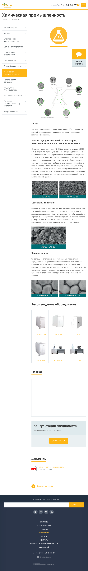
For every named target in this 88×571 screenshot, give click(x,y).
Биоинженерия (10, 27)
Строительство (10, 60)
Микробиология (10, 111)
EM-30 (78, 335)
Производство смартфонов (10, 53)
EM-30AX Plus (40, 335)
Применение (44, 533)
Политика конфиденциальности (44, 544)
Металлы (7, 33)
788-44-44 (61, 5)
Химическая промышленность (11, 73)
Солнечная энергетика (13, 47)
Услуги (44, 536)
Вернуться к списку (42, 486)
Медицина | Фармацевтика (10, 89)
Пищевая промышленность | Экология (12, 103)
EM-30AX (58, 335)
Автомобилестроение (13, 66)
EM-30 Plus (40, 360)
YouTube (52, 512)
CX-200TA (77, 360)
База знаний (44, 547)
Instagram (46, 512)
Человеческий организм (10, 81)
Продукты (44, 529)
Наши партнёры (44, 525)
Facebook (41, 512)
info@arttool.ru (45, 557)
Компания (44, 522)
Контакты (44, 540)
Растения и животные (13, 96)
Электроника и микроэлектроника (12, 40)
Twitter (35, 512)
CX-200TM (58, 360)
